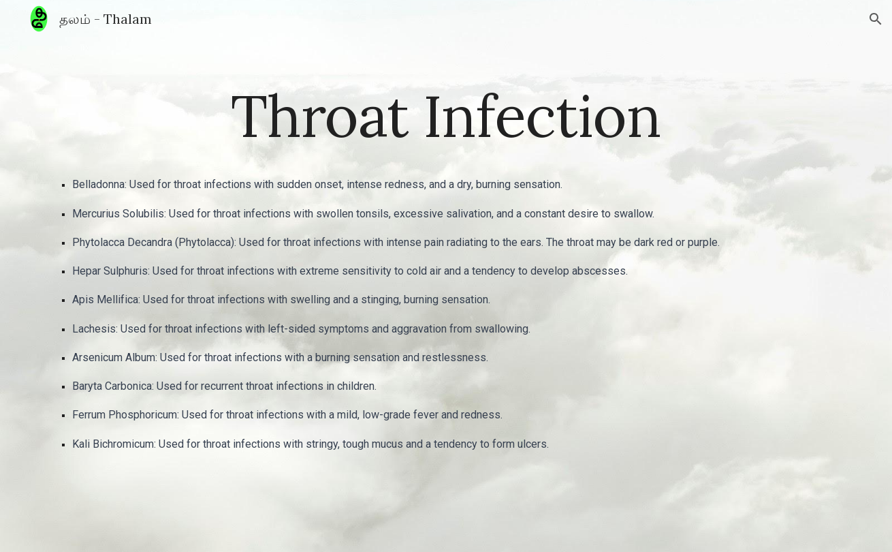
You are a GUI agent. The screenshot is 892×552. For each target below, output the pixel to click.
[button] (875, 19)
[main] (446, 115)
